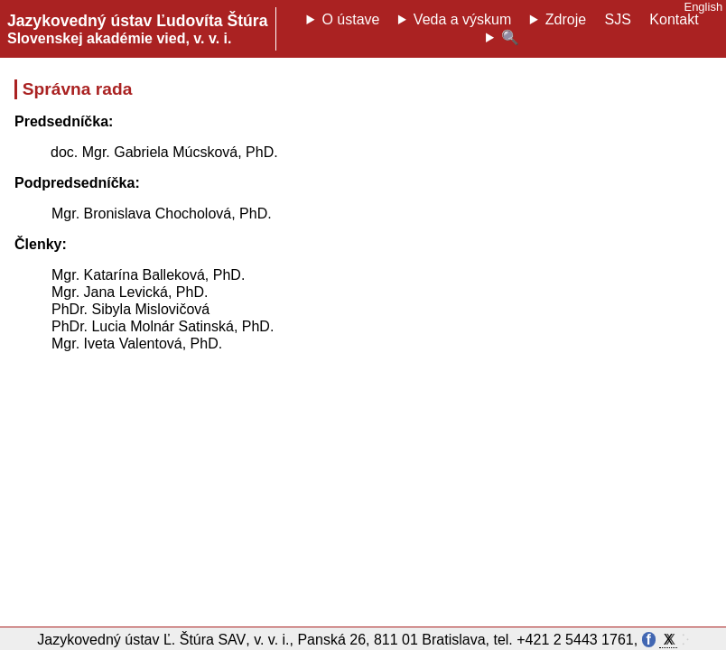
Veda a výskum (463, 19)
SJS (618, 19)
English (703, 7)
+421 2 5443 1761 (575, 639)
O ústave (350, 19)
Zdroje (565, 19)
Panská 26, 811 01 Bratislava (391, 639)
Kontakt (673, 19)
